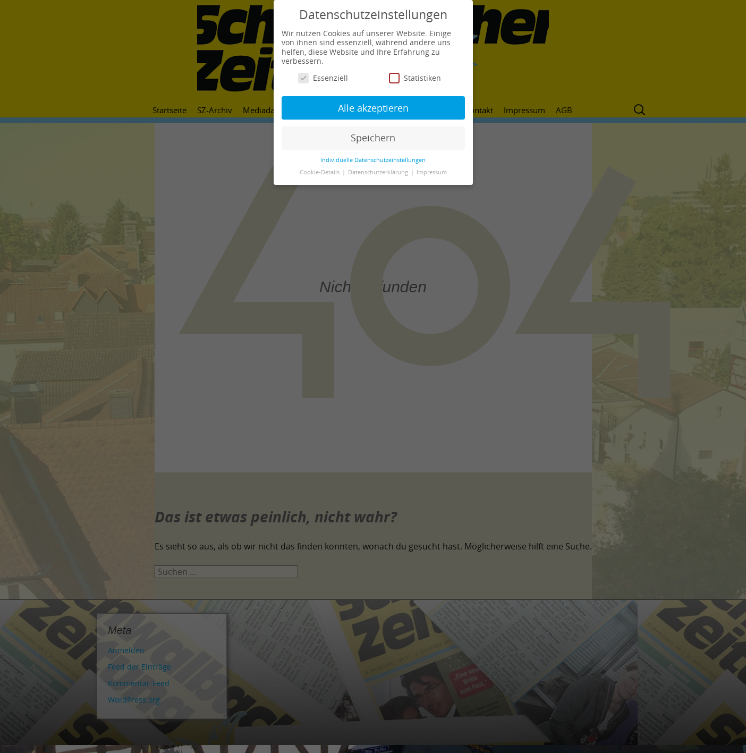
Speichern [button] (373, 137)
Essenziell (323, 78)
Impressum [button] (432, 172)
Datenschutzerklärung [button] (379, 172)
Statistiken (415, 78)
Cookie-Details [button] (320, 172)
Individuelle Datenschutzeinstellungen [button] (373, 160)
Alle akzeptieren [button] (373, 107)
